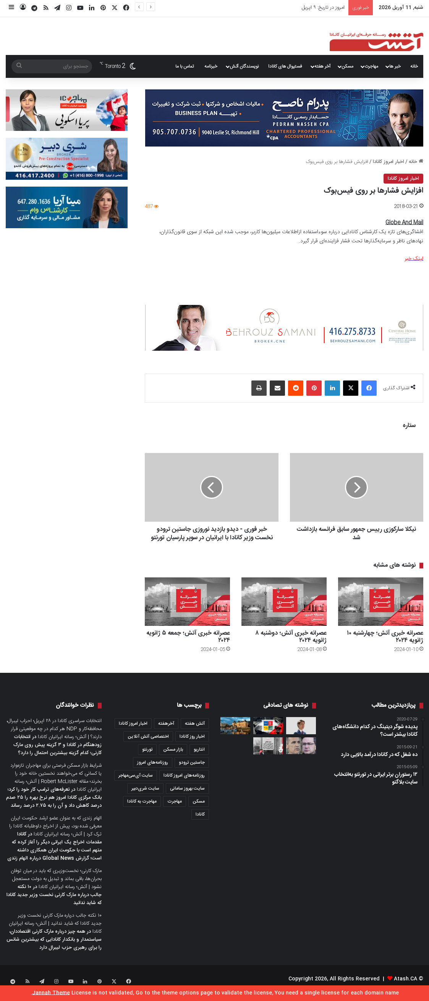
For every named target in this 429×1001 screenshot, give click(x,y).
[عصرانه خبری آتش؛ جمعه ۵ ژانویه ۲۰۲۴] (187, 610)
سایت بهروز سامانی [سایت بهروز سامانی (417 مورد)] (187, 797)
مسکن (347, 66)
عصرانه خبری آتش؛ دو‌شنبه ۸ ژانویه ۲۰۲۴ (291, 645)
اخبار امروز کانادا (388, 162)
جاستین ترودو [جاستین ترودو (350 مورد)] (192, 771)
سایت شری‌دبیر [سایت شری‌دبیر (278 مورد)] (145, 797)
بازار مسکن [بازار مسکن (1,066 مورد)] (173, 758)
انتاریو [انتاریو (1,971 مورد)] (199, 758)
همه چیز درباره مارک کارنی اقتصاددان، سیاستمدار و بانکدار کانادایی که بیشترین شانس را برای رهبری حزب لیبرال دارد (54, 948)
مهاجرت (371, 66)
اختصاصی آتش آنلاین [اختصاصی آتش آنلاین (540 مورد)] (148, 745)
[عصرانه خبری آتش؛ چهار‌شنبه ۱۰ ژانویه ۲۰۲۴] (380, 610)
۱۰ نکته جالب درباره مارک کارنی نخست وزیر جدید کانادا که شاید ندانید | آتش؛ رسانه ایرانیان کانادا (55, 932)
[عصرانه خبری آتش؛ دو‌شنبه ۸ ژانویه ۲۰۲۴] (284, 610)
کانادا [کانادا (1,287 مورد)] (200, 823)
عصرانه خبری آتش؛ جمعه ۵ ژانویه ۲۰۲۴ (188, 645)
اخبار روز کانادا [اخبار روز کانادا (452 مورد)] (192, 745)
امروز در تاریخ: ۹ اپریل (323, 7)
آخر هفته (322, 66)
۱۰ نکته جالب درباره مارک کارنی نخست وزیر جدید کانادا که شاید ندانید (54, 903)
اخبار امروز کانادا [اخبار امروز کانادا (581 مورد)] (133, 732)
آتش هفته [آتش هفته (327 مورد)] (195, 732)
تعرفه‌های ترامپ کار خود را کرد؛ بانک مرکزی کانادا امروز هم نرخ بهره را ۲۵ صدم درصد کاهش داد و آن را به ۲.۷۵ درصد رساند (54, 806)
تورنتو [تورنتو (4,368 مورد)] (147, 758)
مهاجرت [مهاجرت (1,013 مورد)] (174, 810)
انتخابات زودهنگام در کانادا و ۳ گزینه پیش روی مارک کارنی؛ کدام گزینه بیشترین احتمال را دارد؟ (57, 753)
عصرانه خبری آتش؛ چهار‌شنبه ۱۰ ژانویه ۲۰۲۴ (385, 645)
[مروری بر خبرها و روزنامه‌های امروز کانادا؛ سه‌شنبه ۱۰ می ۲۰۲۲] (268, 734)
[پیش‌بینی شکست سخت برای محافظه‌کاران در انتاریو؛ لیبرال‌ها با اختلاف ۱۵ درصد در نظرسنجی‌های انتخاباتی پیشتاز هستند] (301, 754)
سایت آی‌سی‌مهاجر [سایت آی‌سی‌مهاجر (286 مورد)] (135, 784)
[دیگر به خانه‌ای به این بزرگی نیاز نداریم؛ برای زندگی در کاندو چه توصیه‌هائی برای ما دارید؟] (268, 754)
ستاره (409, 426)
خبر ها (395, 66)
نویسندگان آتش (244, 66)
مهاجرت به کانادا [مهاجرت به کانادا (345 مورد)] (142, 810)
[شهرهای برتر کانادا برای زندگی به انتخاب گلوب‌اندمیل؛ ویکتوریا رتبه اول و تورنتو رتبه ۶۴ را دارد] (235, 734)
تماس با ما (184, 66)
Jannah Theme (51, 993)
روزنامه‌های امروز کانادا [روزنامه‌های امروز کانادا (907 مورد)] (184, 784)
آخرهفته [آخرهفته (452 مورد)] (166, 732)
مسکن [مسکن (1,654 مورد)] (199, 810)
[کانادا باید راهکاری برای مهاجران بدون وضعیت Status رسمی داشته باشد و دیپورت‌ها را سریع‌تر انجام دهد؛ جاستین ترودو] (301, 734)
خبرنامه (210, 66)
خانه (414, 66)
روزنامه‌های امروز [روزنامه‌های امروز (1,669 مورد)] (152, 771)
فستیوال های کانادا (285, 66)
